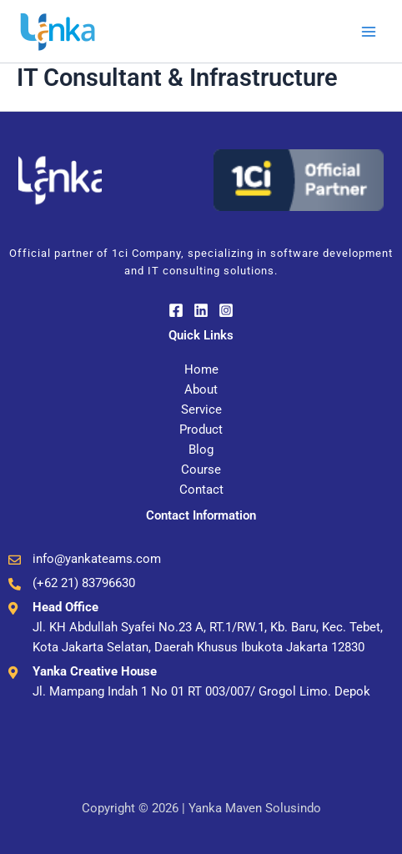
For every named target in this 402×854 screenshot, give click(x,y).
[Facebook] (175, 310)
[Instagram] (226, 310)
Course (201, 469)
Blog (201, 449)
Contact (201, 489)
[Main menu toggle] (368, 31)
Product (201, 429)
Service (201, 409)
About (201, 389)
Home (201, 369)
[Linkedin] (201, 310)
